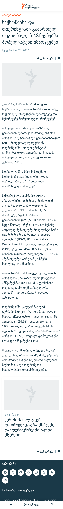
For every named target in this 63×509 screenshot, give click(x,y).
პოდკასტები (31, 504)
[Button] (45, 58)
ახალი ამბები (11, 15)
